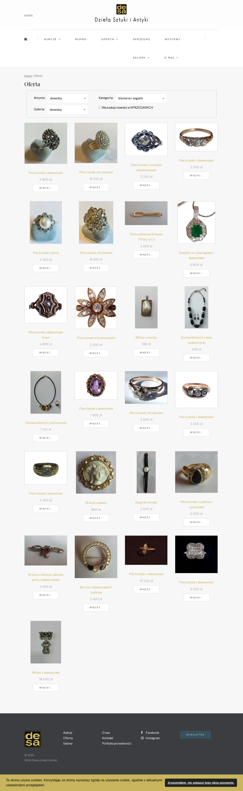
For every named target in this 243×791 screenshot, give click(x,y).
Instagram (150, 738)
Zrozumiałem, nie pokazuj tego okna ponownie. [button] (201, 782)
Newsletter (195, 734)
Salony (139, 57)
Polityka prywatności (116, 743)
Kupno (81, 39)
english (28, 15)
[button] (46, 785)
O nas (169, 57)
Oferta (107, 39)
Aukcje (50, 39)
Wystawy (173, 39)
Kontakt (107, 738)
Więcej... (45, 188)
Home (28, 75)
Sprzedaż (141, 39)
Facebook (150, 732)
